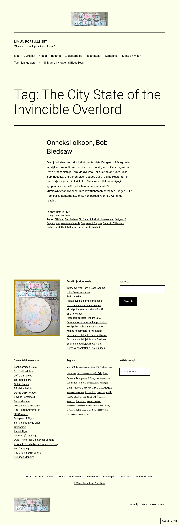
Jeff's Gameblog (23, 375)
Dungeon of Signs (24, 418)
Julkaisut (29, 55)
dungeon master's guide (68, 223)
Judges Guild (53, 227)
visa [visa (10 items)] (88, 414)
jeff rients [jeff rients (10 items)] (80, 392)
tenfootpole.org (22, 379)
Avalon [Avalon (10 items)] (87, 367)
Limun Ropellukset (30, 42)
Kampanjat (111, 55)
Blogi (17, 55)
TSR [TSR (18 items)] (78, 410)
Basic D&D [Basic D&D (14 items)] (95, 367)
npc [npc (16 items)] (84, 397)
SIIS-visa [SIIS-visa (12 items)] (96, 406)
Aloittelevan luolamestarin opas (84, 300)
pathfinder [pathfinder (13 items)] (103, 397)
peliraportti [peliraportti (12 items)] (71, 401)
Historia (66, 215)
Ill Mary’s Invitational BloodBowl (64, 62)
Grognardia (20, 427)
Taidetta (56, 55)
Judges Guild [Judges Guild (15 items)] (90, 392)
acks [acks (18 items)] (69, 367)
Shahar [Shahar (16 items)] (89, 406)
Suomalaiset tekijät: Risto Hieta (84, 343)
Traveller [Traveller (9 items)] (72, 410)
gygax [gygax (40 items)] (108, 387)
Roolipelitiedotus (23, 371)
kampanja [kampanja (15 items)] (101, 392)
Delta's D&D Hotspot (25, 392)
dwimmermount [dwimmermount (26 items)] (75, 382)
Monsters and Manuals (27, 405)
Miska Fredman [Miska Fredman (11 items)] (76, 397)
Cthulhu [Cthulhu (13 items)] (91, 373)
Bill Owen (59, 219)
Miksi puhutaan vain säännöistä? (85, 309)
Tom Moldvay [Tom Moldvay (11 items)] (105, 406)
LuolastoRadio (73, 55)
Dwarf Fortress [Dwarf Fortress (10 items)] (105, 379)
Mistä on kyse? (131, 55)
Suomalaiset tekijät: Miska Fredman (87, 339)
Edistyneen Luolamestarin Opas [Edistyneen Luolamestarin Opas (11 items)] (96, 383)
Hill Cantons (21, 414)
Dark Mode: (169, 521)
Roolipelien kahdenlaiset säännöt (85, 326)
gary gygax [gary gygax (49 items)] (89, 387)
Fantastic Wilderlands (113, 223)
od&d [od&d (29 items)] (89, 396)
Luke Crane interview (78, 292)
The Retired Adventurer (27, 409)
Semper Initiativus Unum (27, 422)
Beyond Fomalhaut (24, 396)
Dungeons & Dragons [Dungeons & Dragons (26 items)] (87, 378)
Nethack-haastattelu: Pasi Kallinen (86, 347)
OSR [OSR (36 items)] (95, 396)
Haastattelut (93, 55)
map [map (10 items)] (68, 397)
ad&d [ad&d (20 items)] (74, 367)
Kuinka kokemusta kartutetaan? (84, 330)
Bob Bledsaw (71, 219)
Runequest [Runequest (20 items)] (81, 401)
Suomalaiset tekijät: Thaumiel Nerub (87, 335)
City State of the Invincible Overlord (96, 219)
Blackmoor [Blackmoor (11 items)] (104, 367)
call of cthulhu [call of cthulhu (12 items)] (82, 373)
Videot (43, 55)
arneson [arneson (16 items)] (81, 367)
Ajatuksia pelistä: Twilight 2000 (84, 317)
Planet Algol (20, 431)
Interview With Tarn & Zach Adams (86, 287)
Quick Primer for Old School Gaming (34, 439)
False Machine (22, 401)
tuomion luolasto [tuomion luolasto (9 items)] (85, 410)
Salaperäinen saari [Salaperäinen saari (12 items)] (94, 401)
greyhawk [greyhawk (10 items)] (100, 388)
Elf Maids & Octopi (24, 388)
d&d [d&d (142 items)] (98, 372)
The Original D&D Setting (27, 452)
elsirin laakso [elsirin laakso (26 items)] (74, 387)
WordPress (158, 504)
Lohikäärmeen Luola (25, 366)
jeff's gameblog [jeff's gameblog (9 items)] (72, 392)
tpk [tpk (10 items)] (68, 410)
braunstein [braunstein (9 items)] (72, 373)
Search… (124, 281)
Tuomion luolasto (25, 62)
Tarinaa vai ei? (75, 296)
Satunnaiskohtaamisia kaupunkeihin (87, 322)
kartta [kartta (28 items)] (109, 392)
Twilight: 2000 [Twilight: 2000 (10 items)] (97, 410)
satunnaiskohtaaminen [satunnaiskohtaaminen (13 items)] (76, 406)
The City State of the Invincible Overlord (80, 227)
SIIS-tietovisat (74, 313)
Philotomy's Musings (25, 435)
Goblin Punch (21, 384)
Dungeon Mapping (24, 457)
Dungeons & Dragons (91, 223)
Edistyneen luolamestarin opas (84, 305)
